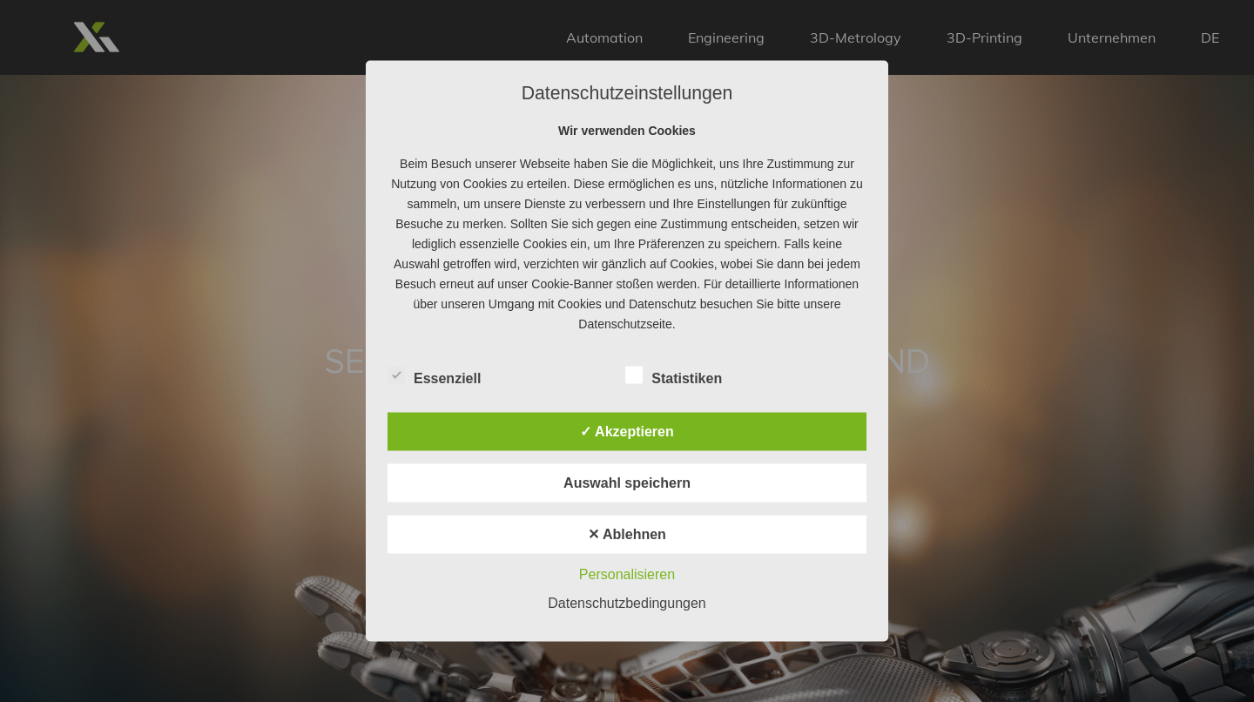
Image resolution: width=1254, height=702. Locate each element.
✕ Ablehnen (627, 534)
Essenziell (434, 376)
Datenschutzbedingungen (626, 603)
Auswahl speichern (627, 483)
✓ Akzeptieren (627, 431)
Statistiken (673, 376)
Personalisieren (627, 574)
